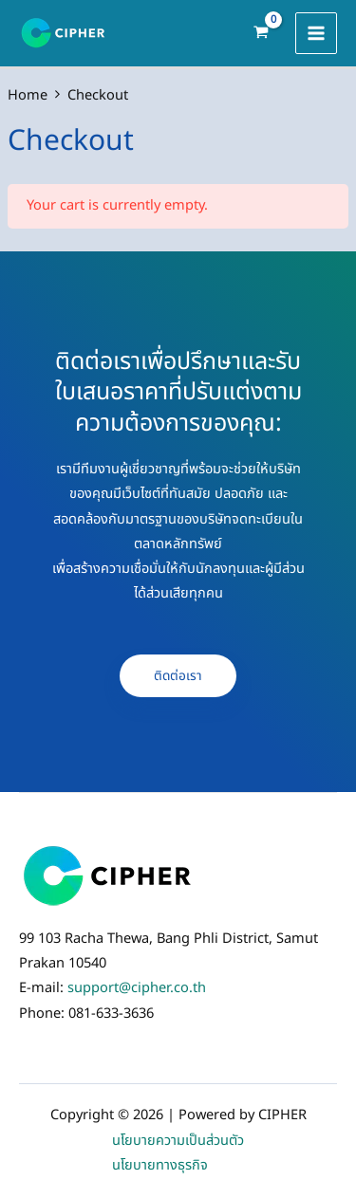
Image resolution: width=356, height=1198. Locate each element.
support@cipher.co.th (136, 988)
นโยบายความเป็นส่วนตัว (178, 1141)
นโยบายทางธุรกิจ (160, 1165)
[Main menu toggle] (316, 33)
